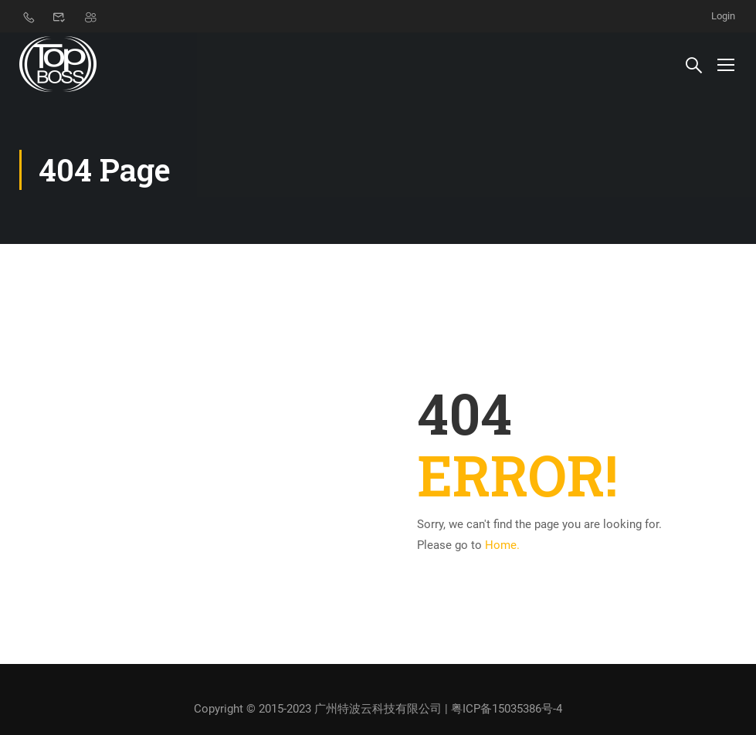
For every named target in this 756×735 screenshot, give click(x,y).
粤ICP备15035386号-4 (506, 709)
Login (723, 16)
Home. (502, 545)
